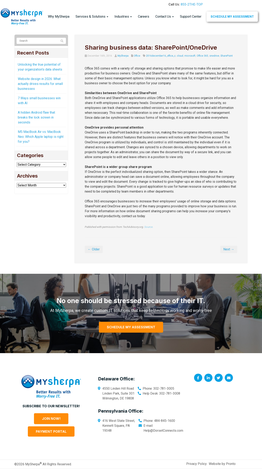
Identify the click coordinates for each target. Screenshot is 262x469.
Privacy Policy (196, 464)
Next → (228, 249)
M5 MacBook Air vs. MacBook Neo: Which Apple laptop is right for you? (40, 137)
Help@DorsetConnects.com (163, 430)
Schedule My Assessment (232, 16)
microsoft (189, 55)
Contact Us (164, 16)
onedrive (214, 55)
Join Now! (51, 419)
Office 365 (202, 55)
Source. (148, 226)
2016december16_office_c (161, 55)
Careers (143, 16)
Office (137, 55)
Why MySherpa (58, 16)
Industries (123, 16)
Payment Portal (51, 431)
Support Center (190, 16)
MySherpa (123, 55)
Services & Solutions (92, 16)
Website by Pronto (222, 464)
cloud (180, 55)
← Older (94, 249)
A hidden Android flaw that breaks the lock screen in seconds (36, 117)
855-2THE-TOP (192, 4)
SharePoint (226, 55)
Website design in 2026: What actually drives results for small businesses (40, 84)
